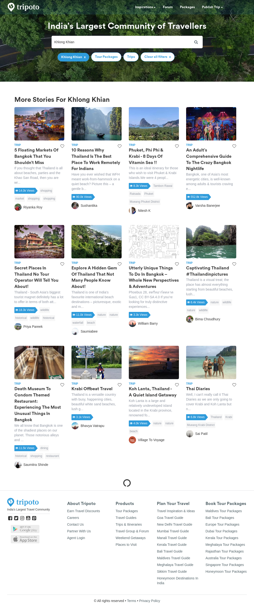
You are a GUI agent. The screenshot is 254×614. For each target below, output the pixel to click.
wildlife (44, 310)
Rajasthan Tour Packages (225, 551)
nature (102, 314)
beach (91, 322)
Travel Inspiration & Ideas (176, 511)
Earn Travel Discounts (83, 511)
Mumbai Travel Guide (173, 531)
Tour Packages (127, 511)
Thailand (216, 417)
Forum (168, 7)
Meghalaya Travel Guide (175, 565)
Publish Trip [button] (212, 7)
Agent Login (76, 538)
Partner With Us (79, 531)
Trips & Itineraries (129, 524)
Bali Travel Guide (170, 551)
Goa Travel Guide (170, 518)
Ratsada (135, 193)
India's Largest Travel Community (28, 509)
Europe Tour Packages (222, 524)
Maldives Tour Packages (224, 511)
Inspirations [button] (145, 7)
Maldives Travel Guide (173, 558)
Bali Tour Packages (220, 518)
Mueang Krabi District (201, 425)
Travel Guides (126, 518)
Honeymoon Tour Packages (226, 571)
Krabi (228, 417)
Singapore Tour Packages (225, 565)
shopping (46, 190)
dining (44, 448)
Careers (73, 518)
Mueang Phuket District (144, 201)
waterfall (77, 322)
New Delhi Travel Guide (174, 524)
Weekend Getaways (131, 538)
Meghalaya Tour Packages (225, 545)
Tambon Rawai (162, 186)
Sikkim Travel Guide (172, 571)
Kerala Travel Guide (172, 545)
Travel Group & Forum (132, 531)
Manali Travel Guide (172, 538)
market (19, 198)
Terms (131, 601)
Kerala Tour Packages (222, 538)
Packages (187, 7)
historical (21, 318)
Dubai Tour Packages (221, 531)
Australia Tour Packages (224, 558)
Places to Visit (126, 545)
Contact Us (75, 524)
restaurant (52, 456)
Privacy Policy (149, 601)
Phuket (148, 193)
